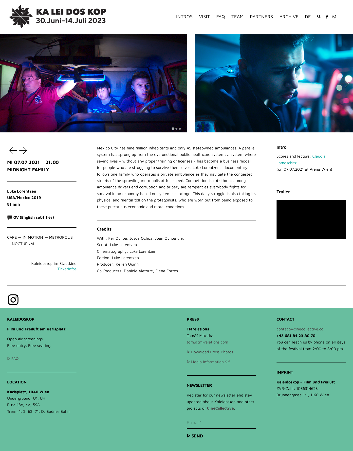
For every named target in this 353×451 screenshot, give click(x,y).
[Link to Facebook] (327, 16)
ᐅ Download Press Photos (210, 352)
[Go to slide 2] (177, 129)
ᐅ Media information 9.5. (209, 362)
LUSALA (12, 150)
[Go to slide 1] (173, 128)
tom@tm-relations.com (207, 342)
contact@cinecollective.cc (300, 329)
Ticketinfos (66, 269)
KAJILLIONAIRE (24, 150)
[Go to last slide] (13, 83)
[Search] (319, 17)
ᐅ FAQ (13, 358)
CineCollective (220, 408)
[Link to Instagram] (334, 16)
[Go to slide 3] (180, 129)
